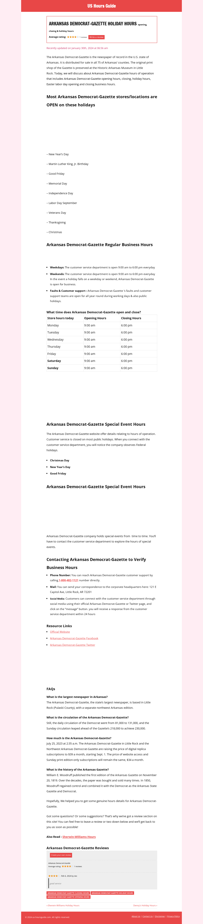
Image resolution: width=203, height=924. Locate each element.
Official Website (60, 632)
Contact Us (148, 916)
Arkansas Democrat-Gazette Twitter (72, 645)
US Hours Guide (101, 6)
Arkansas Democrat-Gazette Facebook (74, 638)
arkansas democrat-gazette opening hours (69, 897)
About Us (136, 916)
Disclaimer (160, 916)
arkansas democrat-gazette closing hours (68, 893)
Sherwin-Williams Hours (79, 837)
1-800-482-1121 (68, 580)
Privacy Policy (173, 916)
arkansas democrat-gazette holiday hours (112, 893)
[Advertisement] (102, 129)
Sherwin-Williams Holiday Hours (63, 905)
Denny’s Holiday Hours (144, 905)
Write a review (96, 37)
